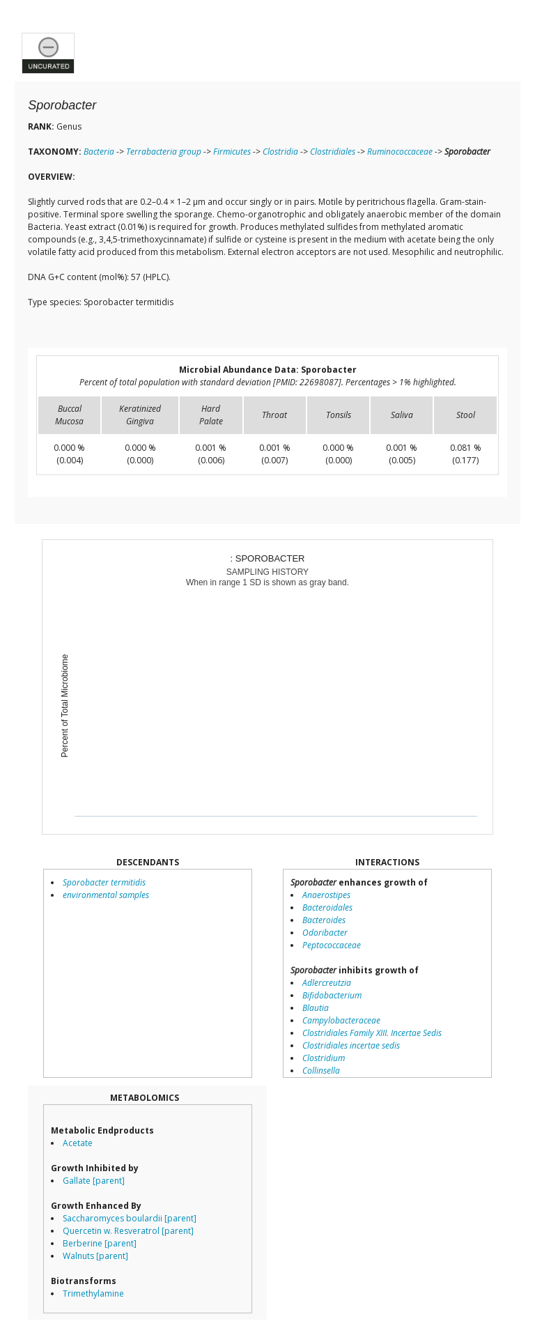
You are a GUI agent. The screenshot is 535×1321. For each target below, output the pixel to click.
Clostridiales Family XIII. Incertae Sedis (372, 1033)
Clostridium (323, 1058)
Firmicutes (232, 151)
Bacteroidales (327, 907)
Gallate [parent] (94, 1181)
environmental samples (106, 895)
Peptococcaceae (331, 945)
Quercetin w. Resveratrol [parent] (128, 1231)
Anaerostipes (326, 895)
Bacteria (99, 151)
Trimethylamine (93, 1293)
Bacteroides (324, 920)
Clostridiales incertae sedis (351, 1045)
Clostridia (280, 151)
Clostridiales (332, 151)
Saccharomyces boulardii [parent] (129, 1218)
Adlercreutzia (326, 983)
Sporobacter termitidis (104, 882)
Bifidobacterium (332, 995)
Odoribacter (325, 932)
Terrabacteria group (163, 151)
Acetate (78, 1143)
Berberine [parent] (100, 1243)
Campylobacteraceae (341, 1020)
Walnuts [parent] (95, 1256)
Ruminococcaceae (400, 151)
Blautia (315, 1008)
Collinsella (321, 1070)
